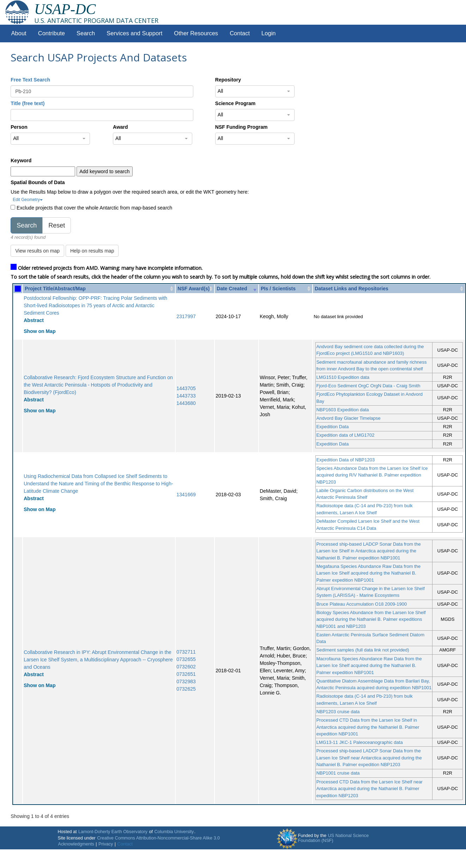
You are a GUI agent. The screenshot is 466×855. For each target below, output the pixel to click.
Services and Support (134, 33)
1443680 (186, 403)
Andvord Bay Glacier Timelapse (348, 418)
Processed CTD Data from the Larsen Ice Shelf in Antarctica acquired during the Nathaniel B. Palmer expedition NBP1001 (367, 726)
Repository (228, 80)
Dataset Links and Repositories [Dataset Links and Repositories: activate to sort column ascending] (351, 288)
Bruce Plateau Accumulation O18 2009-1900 (361, 604)
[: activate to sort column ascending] (18, 288)
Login (268, 33)
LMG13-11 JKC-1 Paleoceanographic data (359, 742)
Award (120, 127)
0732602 (186, 666)
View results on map (37, 251)
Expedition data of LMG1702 (345, 435)
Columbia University (174, 831)
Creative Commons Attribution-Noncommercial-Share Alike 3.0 (158, 838)
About (18, 33)
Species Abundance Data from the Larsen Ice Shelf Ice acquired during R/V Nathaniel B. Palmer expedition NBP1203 (372, 475)
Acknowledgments (76, 844)
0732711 (186, 652)
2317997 (186, 316)
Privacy (105, 844)
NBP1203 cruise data (338, 711)
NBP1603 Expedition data (342, 409)
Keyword (21, 160)
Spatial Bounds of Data (38, 182)
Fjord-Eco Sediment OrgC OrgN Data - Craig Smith (368, 385)
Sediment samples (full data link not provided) (362, 650)
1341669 (186, 494)
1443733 (186, 396)
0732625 (186, 689)
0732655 (186, 659)
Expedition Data (332, 426)
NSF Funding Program (241, 127)
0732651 (186, 674)
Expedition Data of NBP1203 (345, 459)
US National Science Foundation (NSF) (333, 838)
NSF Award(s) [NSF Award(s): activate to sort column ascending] (193, 288)
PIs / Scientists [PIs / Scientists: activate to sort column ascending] (278, 288)
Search (86, 33)
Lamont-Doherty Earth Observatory (112, 831)
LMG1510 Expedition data (342, 377)
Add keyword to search (104, 171)
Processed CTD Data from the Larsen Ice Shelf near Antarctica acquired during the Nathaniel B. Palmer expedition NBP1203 (369, 788)
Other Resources (196, 33)
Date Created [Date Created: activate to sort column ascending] (232, 288)
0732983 (186, 681)
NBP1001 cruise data (338, 773)
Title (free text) (27, 103)
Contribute (51, 33)
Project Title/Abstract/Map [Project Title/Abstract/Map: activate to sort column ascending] (55, 288)
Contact (240, 33)
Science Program (235, 103)
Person (19, 127)
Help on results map (92, 251)
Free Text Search (30, 80)
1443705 (186, 388)
